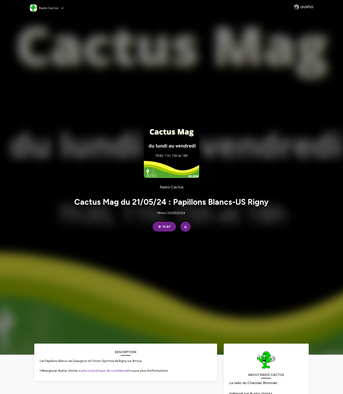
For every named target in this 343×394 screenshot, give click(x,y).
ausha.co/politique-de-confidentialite (105, 371)
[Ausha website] (303, 7)
